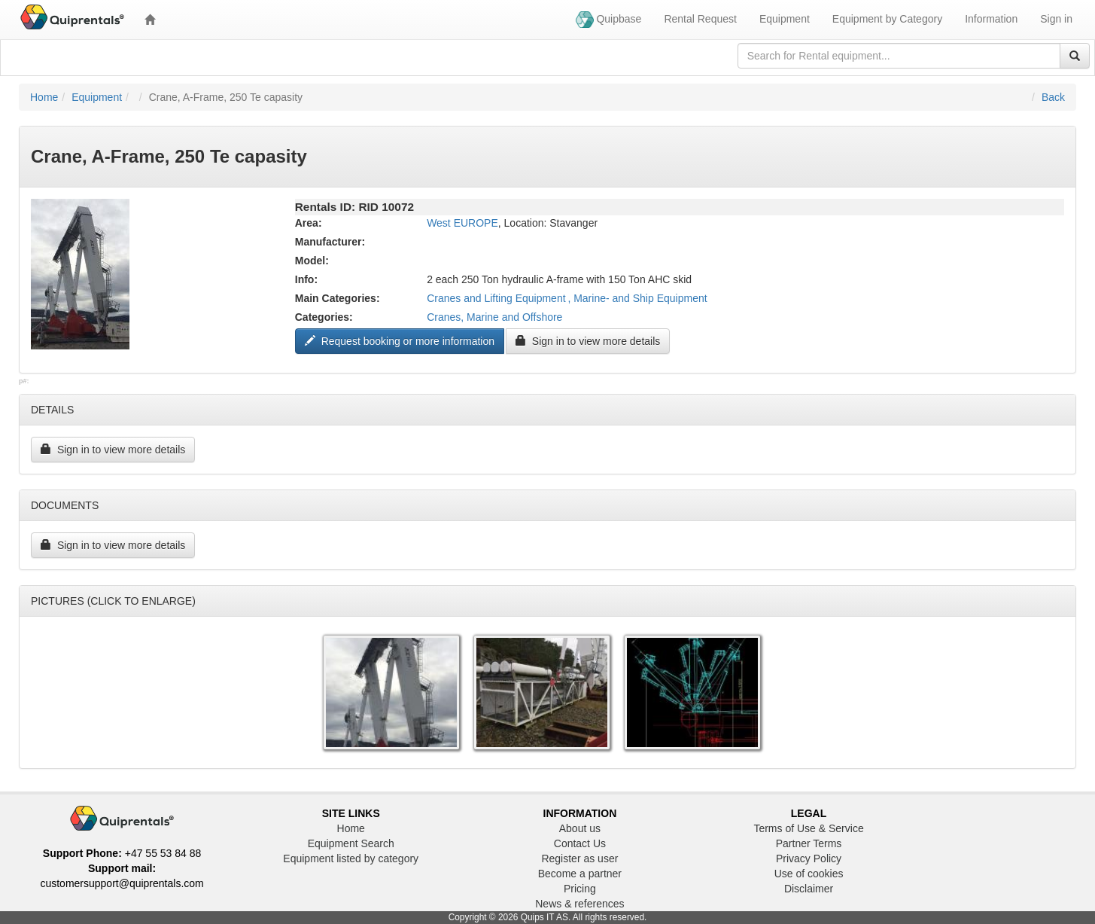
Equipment (784, 19)
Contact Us (580, 843)
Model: (312, 261)
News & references (579, 904)
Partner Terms (809, 843)
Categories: (324, 317)
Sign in (1056, 19)
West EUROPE (462, 223)
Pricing (580, 889)
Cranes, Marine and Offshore (494, 317)
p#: (24, 381)
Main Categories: (337, 298)
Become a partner (580, 874)
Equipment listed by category (350, 858)
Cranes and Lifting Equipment (496, 298)
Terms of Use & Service (808, 828)
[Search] (1075, 56)
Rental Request (700, 19)
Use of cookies (809, 874)
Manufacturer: (330, 242)
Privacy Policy (808, 858)
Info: (306, 279)
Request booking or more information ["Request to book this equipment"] (399, 341)
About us (580, 828)
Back (1053, 97)
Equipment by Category (887, 19)
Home (44, 97)
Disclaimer (808, 889)
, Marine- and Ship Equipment (637, 298)
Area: (308, 223)
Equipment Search (351, 843)
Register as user (579, 858)
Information (991, 19)
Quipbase (609, 19)
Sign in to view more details (588, 341)
